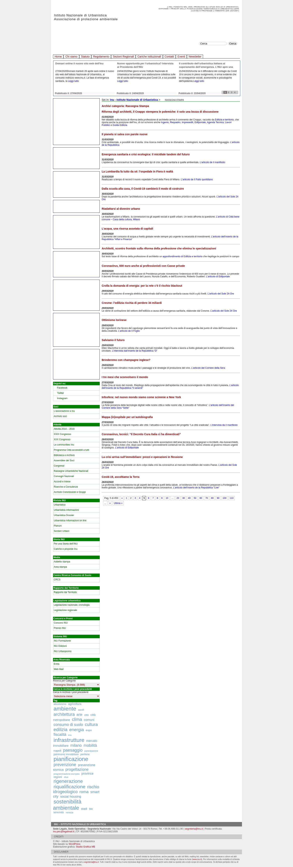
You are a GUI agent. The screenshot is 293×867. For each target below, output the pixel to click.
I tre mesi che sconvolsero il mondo (125, 377)
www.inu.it (197, 859)
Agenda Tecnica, (215, 122)
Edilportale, (200, 122)
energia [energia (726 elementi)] (76, 729)
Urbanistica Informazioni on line (70, 520)
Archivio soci (60, 416)
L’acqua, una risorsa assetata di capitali (127, 228)
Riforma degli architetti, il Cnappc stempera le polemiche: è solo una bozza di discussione (160, 111)
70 (206, 498)
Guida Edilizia (120, 125)
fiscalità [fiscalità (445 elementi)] (60, 734)
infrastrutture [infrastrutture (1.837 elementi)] (69, 740)
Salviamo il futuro (113, 340)
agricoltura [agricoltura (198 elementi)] (74, 703)
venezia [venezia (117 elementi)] (69, 812)
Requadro (175, 122)
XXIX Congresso (62, 434)
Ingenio (165, 122)
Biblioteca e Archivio (64, 455)
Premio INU (60, 628)
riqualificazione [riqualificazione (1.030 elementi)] (69, 786)
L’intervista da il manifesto (223, 425)
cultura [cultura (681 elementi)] (91, 724)
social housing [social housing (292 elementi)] (70, 796)
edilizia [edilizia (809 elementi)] (60, 729)
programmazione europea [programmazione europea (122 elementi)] (66, 773)
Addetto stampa (62, 561)
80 (212, 498)
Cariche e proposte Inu (65, 549)
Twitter (60, 393)
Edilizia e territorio (224, 119)
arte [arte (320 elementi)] (79, 715)
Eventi (181, 56)
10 (167, 498)
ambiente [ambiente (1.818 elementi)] (65, 708)
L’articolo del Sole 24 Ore (220, 293)
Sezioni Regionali (123, 56)
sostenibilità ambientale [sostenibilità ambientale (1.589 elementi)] (67, 805)
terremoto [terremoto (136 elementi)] (59, 812)
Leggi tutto (73, 81)
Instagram (62, 398)
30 (183, 498)
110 (232, 498)
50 (195, 498)
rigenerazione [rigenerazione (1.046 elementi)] (68, 781)
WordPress (74, 844)
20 (178, 498)
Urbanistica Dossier (64, 515)
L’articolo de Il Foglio (129, 331)
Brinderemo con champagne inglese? (126, 359)
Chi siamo (71, 56)
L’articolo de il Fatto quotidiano (197, 179)
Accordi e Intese (62, 481)
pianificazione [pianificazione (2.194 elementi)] (71, 759)
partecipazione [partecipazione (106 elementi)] (91, 751)
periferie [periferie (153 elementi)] (85, 754)
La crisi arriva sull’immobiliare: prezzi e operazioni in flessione (142, 457)
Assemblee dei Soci (64, 460)
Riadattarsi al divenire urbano (121, 208)
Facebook (62, 387)
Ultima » (118, 503)
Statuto (85, 56)
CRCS (57, 579)
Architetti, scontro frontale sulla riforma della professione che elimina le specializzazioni (159, 248)
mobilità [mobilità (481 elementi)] (90, 745)
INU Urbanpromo (62, 651)
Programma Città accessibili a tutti (71, 450)
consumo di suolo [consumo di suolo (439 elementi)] (68, 724)
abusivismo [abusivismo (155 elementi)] (60, 704)
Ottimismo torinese (114, 320)
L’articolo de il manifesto (212, 162)
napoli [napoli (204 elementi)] (57, 750)
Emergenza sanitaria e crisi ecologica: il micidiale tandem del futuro (146, 154)
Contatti (169, 56)
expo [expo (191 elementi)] (89, 730)
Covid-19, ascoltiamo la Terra (120, 476)
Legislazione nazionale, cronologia (71, 605)
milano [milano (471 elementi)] (76, 745)
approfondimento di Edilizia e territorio (182, 256)
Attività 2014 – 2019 (64, 429)
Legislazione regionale (65, 610)
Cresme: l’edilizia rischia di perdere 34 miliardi (132, 302)
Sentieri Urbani (61, 531)
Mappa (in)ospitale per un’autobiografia (127, 417)
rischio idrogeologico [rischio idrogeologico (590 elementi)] (76, 789)
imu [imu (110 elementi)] (70, 735)
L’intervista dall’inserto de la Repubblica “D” (134, 350)
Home (58, 56)
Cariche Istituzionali (149, 56)
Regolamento (101, 56)
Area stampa (60, 567)
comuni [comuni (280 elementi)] (89, 720)
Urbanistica (59, 504)
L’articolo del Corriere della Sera (208, 368)
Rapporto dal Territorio (65, 592)
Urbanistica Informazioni (66, 510)
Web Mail (59, 669)
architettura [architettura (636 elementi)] (64, 714)
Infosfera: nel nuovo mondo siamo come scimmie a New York (141, 397)
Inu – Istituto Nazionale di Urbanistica (80, 824)
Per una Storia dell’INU (66, 543)
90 (218, 498)
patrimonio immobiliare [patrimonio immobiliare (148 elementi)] (66, 754)
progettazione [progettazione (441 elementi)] (77, 769)
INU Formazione (62, 640)
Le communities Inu (64, 444)
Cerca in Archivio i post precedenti (70, 692)
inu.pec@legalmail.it (63, 831)
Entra (56, 664)
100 (224, 498)
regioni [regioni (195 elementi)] (58, 777)
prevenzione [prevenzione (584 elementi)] (65, 764)
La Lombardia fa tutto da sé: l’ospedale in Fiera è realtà (137, 171)
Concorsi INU (61, 622)
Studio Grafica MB (85, 846)
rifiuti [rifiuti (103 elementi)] (66, 777)
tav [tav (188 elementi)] (91, 808)
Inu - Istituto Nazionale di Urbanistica (134, 99)
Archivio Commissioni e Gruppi (70, 492)
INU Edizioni (60, 646)
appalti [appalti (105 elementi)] (81, 710)
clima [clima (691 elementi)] (77, 719)
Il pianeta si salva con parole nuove (124, 134)
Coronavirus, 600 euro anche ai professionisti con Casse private (143, 265)
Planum (58, 525)
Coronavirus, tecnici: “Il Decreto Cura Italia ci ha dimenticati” (141, 434)
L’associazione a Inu (64, 411)
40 (189, 498)
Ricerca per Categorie (64, 680)
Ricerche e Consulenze (66, 486)
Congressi (59, 465)
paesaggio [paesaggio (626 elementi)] (73, 750)
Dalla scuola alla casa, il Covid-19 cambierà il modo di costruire (143, 188)
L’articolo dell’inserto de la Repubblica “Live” (196, 487)
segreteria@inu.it (194, 828)
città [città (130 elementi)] (86, 715)
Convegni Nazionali (64, 476)
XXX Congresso (62, 439)
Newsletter (195, 56)
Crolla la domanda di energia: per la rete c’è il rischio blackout (142, 285)
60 (200, 498)
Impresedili (187, 122)
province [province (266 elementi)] (87, 773)
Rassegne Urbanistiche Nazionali (71, 471)
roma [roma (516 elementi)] (84, 792)
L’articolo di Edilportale (218, 276)
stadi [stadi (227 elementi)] (84, 808)
